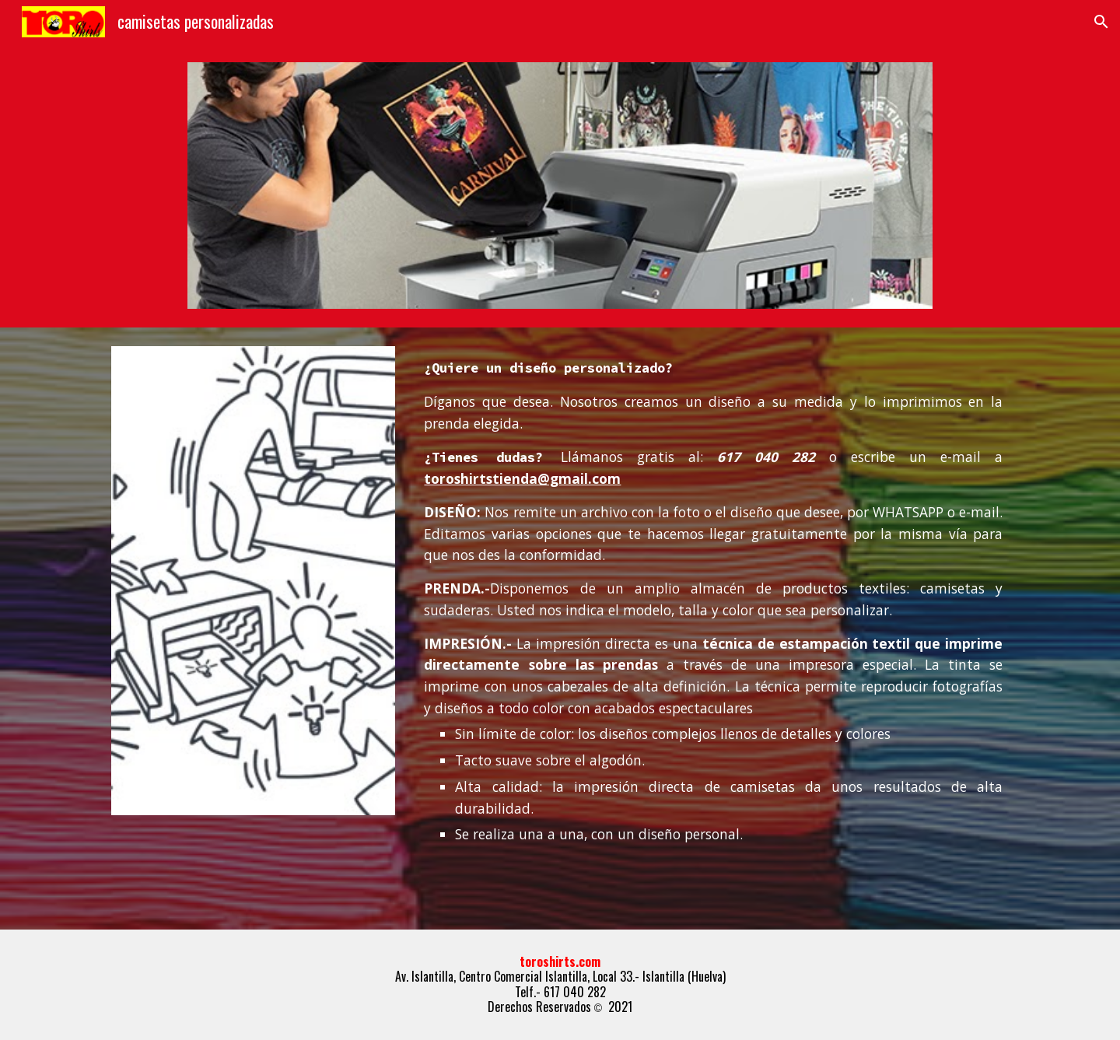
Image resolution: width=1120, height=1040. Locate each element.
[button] (1101, 21)
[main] (713, 606)
